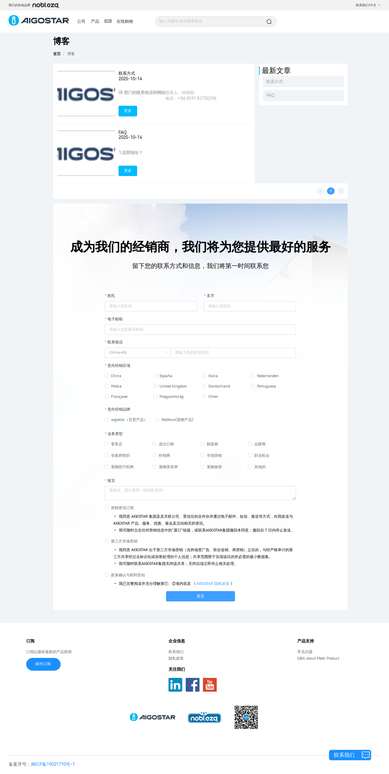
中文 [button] (375, 5)
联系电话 (115, 342)
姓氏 (111, 295)
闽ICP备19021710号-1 (53, 764)
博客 (71, 54)
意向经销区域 (119, 365)
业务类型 (115, 434)
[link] (71, 54)
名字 (210, 295)
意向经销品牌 (119, 409)
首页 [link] (57, 54)
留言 (111, 480)
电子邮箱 (115, 319)
